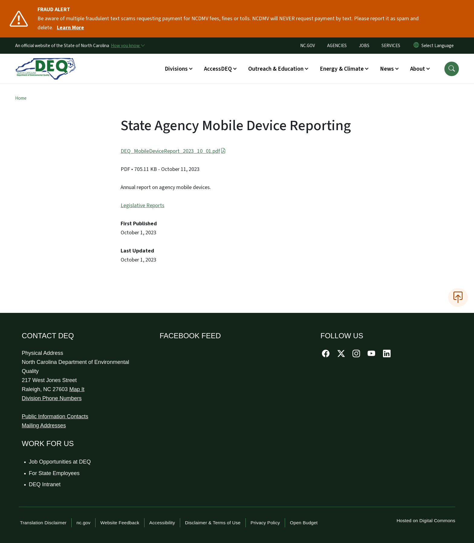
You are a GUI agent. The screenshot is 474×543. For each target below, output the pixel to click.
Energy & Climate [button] (342, 69)
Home (21, 98)
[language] (438, 45)
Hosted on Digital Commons (426, 520)
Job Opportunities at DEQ (60, 462)
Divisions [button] (176, 69)
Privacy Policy (265, 522)
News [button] (387, 69)
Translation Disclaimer (43, 522)
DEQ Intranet (44, 484)
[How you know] (127, 45)
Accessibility (162, 522)
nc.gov (83, 522)
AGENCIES (337, 45)
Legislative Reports (142, 205)
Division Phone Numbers (52, 398)
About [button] (417, 69)
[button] (451, 69)
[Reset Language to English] (416, 45)
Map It (76, 389)
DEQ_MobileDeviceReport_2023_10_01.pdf (173, 151)
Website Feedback (119, 522)
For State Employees (54, 473)
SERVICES (390, 45)
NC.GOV (307, 45)
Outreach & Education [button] (276, 69)
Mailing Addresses (44, 426)
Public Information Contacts (55, 416)
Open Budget (304, 522)
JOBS (364, 45)
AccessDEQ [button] (218, 69)
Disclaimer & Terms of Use (213, 522)
